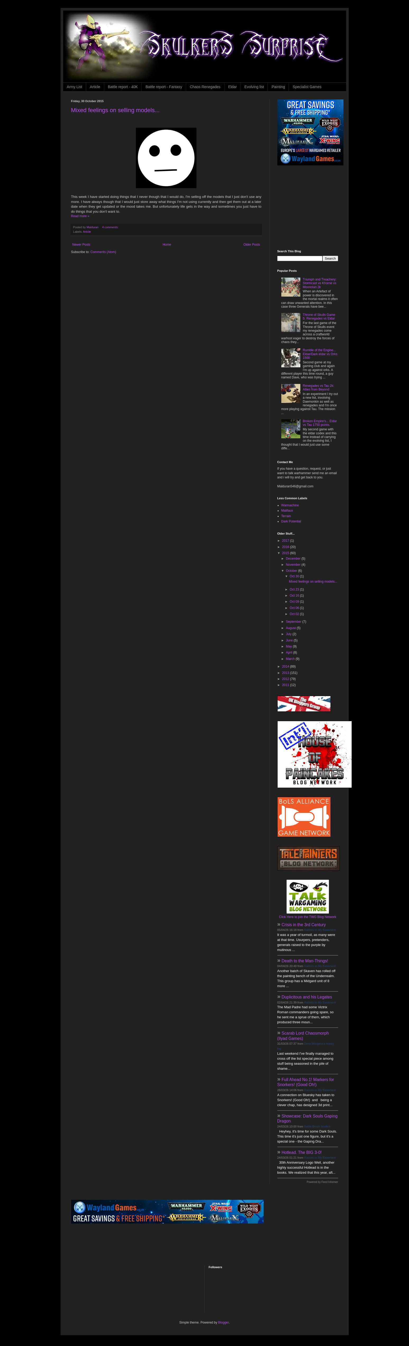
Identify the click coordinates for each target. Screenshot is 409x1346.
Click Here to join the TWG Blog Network (307, 917)
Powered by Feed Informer (322, 1182)
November (293, 565)
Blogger (223, 1322)
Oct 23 (295, 589)
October (292, 571)
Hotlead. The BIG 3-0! (301, 1152)
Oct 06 (295, 608)
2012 (286, 679)
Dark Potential (291, 521)
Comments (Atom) (103, 252)
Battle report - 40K (123, 87)
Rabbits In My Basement (320, 929)
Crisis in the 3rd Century (304, 924)
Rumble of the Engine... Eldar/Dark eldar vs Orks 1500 (320, 354)
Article (95, 87)
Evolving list (254, 87)
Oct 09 (295, 601)
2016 (286, 547)
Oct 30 (295, 576)
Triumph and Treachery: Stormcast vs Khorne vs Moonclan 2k (319, 283)
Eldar (232, 87)
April (289, 652)
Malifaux (287, 510)
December (293, 558)
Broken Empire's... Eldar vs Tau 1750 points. (320, 423)
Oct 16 (295, 595)
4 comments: (110, 227)
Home (167, 244)
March (291, 659)
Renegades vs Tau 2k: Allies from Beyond (318, 387)
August (291, 628)
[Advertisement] (310, 208)
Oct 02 (295, 614)
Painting (278, 87)
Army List (74, 87)
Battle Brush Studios (317, 1126)
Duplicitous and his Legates (307, 997)
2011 (286, 685)
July (289, 634)
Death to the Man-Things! (305, 961)
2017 (286, 541)
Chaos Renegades (205, 87)
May (289, 646)
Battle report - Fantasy (163, 87)
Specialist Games (307, 87)
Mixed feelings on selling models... (115, 110)
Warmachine (290, 505)
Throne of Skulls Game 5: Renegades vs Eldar (319, 316)
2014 (286, 666)
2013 (286, 673)
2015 (286, 553)
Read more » (80, 216)
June (289, 640)
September (294, 622)
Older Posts (251, 244)
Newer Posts (81, 244)
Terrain (286, 516)
